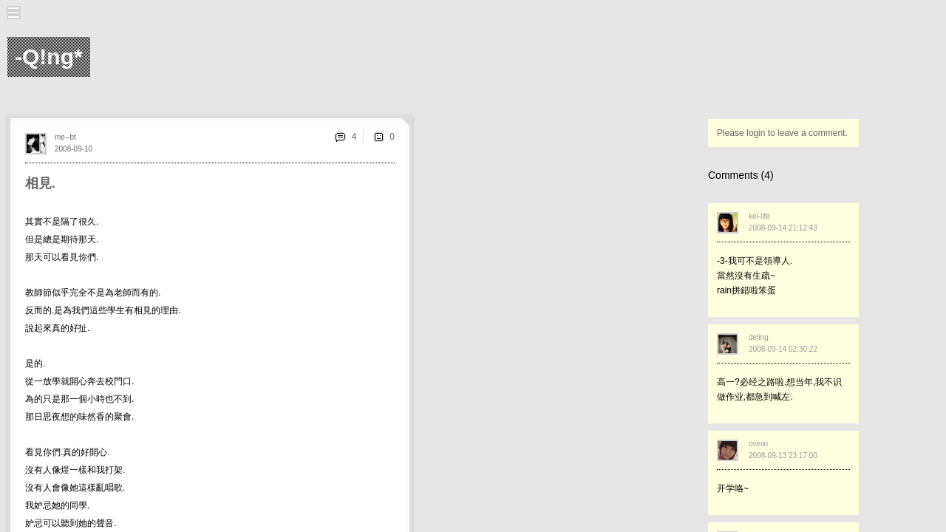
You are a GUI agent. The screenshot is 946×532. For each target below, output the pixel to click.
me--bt (65, 137)
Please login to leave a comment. (782, 133)
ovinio (758, 444)
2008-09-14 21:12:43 (783, 228)
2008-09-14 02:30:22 (783, 349)
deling (759, 337)
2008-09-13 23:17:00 (783, 455)
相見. (40, 183)
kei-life (759, 216)
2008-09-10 (73, 149)
